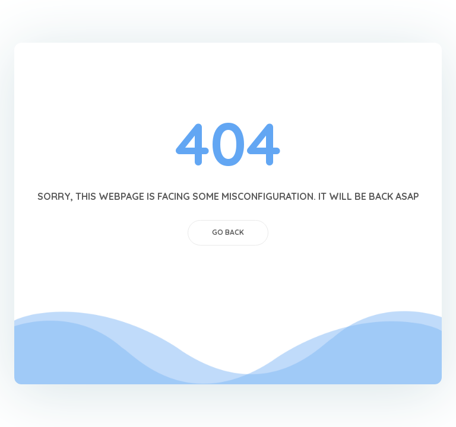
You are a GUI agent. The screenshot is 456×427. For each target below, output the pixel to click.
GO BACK (228, 232)
